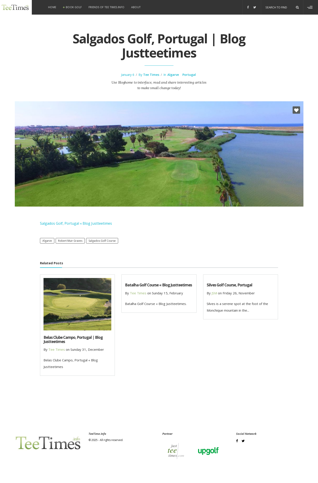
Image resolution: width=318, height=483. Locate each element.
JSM (214, 293)
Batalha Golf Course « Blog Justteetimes (158, 285)
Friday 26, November (239, 293)
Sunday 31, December (87, 349)
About (136, 7)
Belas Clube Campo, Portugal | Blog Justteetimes (73, 339)
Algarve (173, 75)
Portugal (189, 75)
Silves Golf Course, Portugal (229, 285)
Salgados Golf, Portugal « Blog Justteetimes (76, 223)
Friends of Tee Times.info (107, 7)
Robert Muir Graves (70, 241)
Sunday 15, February (167, 293)
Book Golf (74, 7)
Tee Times (151, 75)
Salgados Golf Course (102, 241)
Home (52, 7)
